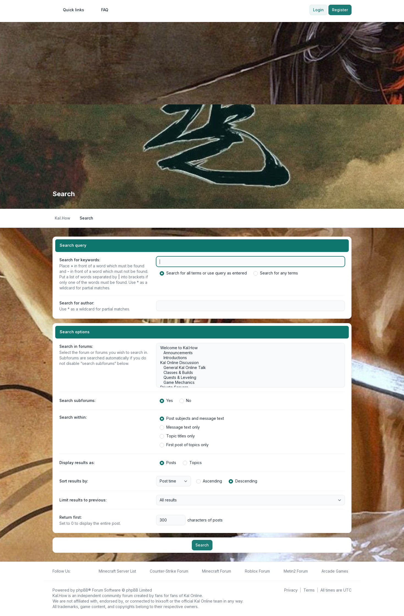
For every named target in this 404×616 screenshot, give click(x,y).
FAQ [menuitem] (101, 9)
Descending (243, 481)
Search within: (73, 417)
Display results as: (77, 462)
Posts (168, 462)
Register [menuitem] (340, 9)
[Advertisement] (202, 63)
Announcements (248, 352)
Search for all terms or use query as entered (203, 273)
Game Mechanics (248, 382)
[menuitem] (71, 10)
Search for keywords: (79, 259)
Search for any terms (275, 273)
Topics (192, 462)
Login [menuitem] (318, 9)
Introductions (248, 357)
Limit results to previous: (83, 500)
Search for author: (76, 303)
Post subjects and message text (192, 418)
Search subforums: (77, 400)
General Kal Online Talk (248, 367)
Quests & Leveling (248, 377)
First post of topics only (184, 444)
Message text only (180, 427)
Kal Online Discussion (248, 362)
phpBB (82, 590)
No (185, 400)
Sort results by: (73, 481)
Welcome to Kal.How (248, 347)
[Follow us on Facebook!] (74, 571)
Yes (166, 400)
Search (202, 545)
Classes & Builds (248, 372)
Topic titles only (177, 436)
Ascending (209, 481)
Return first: (70, 517)
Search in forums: (76, 346)
